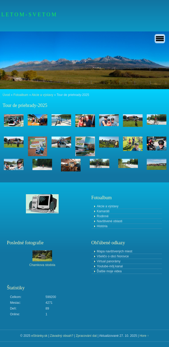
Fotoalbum (20, 95)
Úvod (6, 95)
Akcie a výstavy (42, 95)
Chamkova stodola (42, 265)
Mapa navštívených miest (114, 251)
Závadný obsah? (61, 336)
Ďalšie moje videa (109, 271)
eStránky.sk (39, 336)
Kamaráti (103, 211)
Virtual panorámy (109, 261)
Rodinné (103, 216)
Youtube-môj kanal (110, 266)
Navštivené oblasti (109, 221)
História (102, 226)
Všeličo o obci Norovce (113, 256)
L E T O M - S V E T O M (28, 14)
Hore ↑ (144, 336)
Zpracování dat (86, 336)
